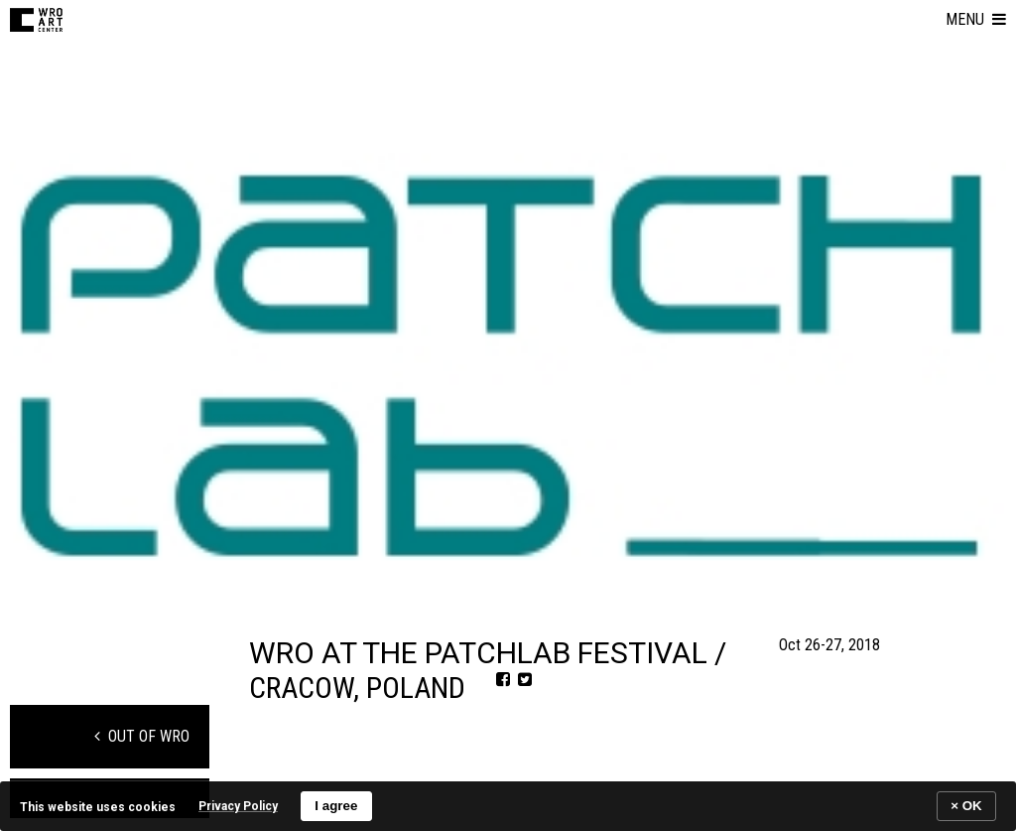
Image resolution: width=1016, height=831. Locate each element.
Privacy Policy (238, 806)
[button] (976, 20)
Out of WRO (142, 736)
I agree (336, 805)
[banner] (508, 805)
